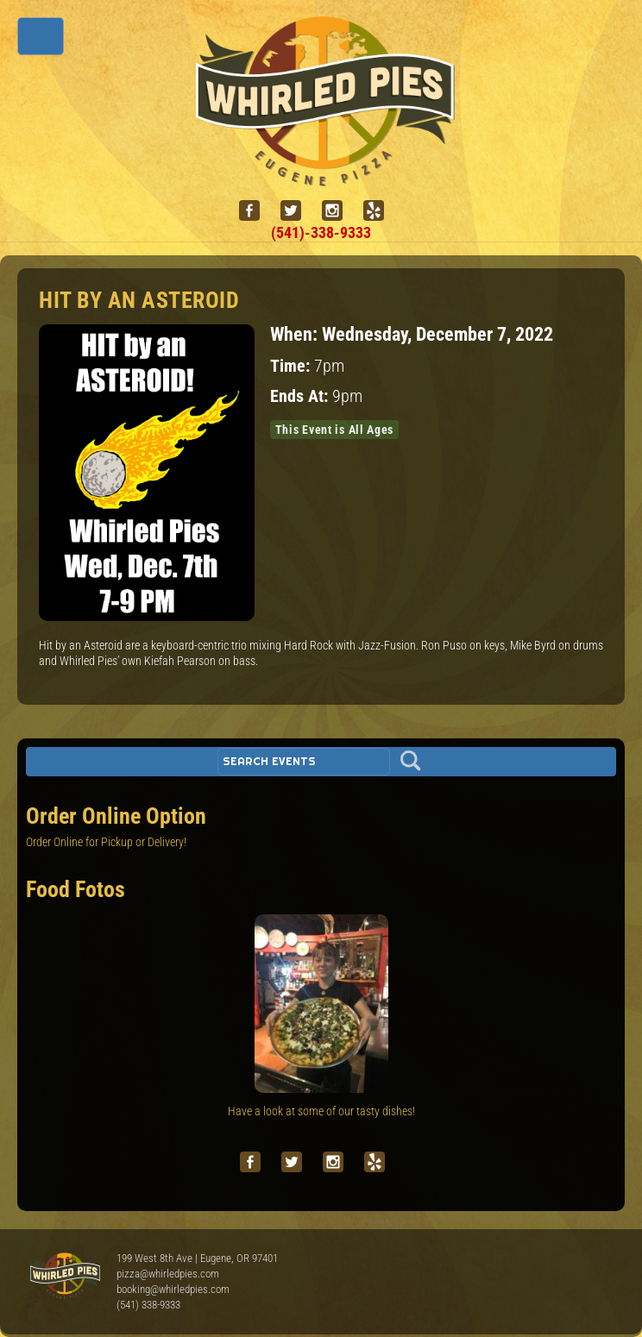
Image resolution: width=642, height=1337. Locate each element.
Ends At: (301, 396)
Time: (292, 366)
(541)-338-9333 (321, 232)
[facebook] (256, 211)
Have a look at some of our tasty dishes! (321, 1111)
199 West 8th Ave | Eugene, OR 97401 (197, 1258)
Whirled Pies (65, 1276)
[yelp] (380, 211)
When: (296, 334)
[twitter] (297, 211)
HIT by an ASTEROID (139, 300)
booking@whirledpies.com (173, 1289)
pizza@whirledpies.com (167, 1273)
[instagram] (339, 211)
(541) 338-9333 (148, 1304)
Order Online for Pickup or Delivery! (106, 842)
